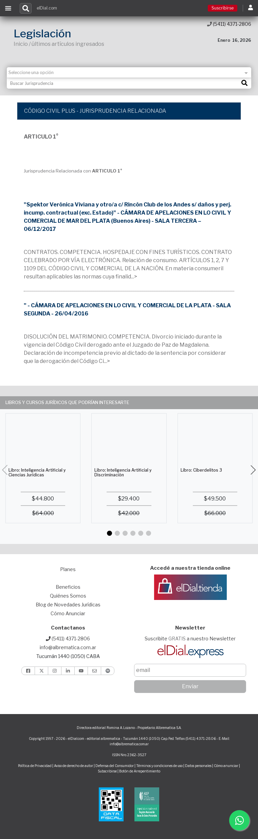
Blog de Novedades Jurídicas (68, 604)
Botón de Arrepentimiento (139, 771)
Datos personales (198, 766)
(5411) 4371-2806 (229, 24)
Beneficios (68, 587)
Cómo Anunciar (68, 613)
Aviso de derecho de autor (73, 766)
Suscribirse (222, 8)
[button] (109, 533)
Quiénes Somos (68, 596)
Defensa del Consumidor (114, 766)
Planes (68, 569)
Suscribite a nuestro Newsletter (190, 638)
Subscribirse (107, 771)
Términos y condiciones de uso (159, 766)
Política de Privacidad (35, 766)
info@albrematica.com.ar (68, 647)
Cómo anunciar (226, 766)
